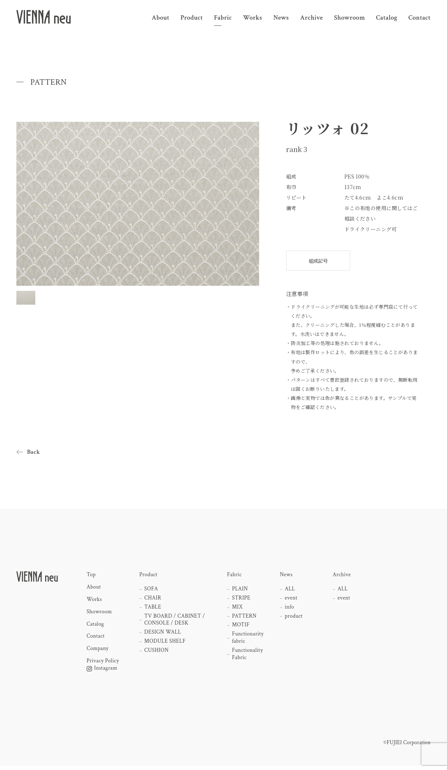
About (94, 588)
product (294, 618)
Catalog (95, 626)
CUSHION (157, 654)
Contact (96, 639)
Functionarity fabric (248, 641)
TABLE (153, 609)
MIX (237, 609)
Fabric (234, 576)
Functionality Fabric (248, 658)
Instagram (102, 672)
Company (98, 651)
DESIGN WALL (163, 635)
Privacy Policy (103, 664)
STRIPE (241, 599)
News (286, 576)
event (291, 599)
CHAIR (153, 599)
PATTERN (245, 618)
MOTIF (241, 628)
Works (94, 601)
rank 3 (297, 149)
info (289, 609)
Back (34, 453)
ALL (290, 590)
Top (91, 576)
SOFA (152, 590)
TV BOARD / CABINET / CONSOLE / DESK (176, 622)
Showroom (99, 614)
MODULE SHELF (166, 645)
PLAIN (240, 590)
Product (148, 576)
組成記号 (318, 260)
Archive (342, 576)
